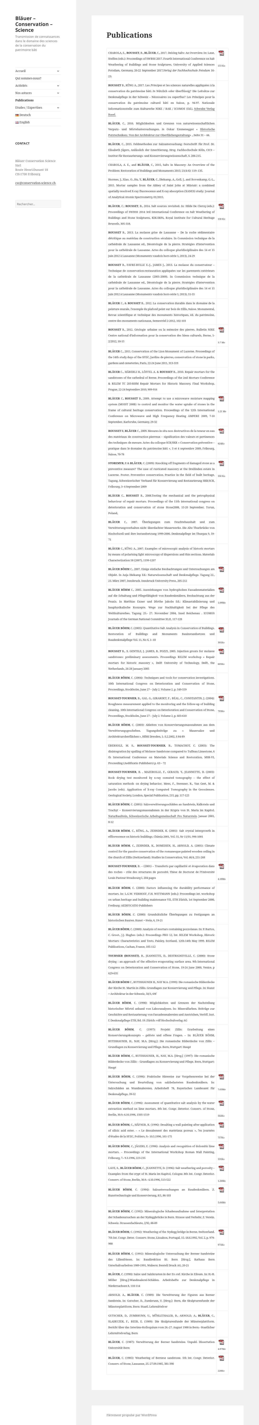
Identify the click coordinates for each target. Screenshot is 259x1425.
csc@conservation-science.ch (35, 183)
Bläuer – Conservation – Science (34, 24)
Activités (21, 86)
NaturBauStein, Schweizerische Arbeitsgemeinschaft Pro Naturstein (152, 816)
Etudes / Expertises (28, 107)
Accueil (20, 71)
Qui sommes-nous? (28, 78)
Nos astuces (23, 93)
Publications (24, 100)
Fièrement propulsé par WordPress (132, 1415)
